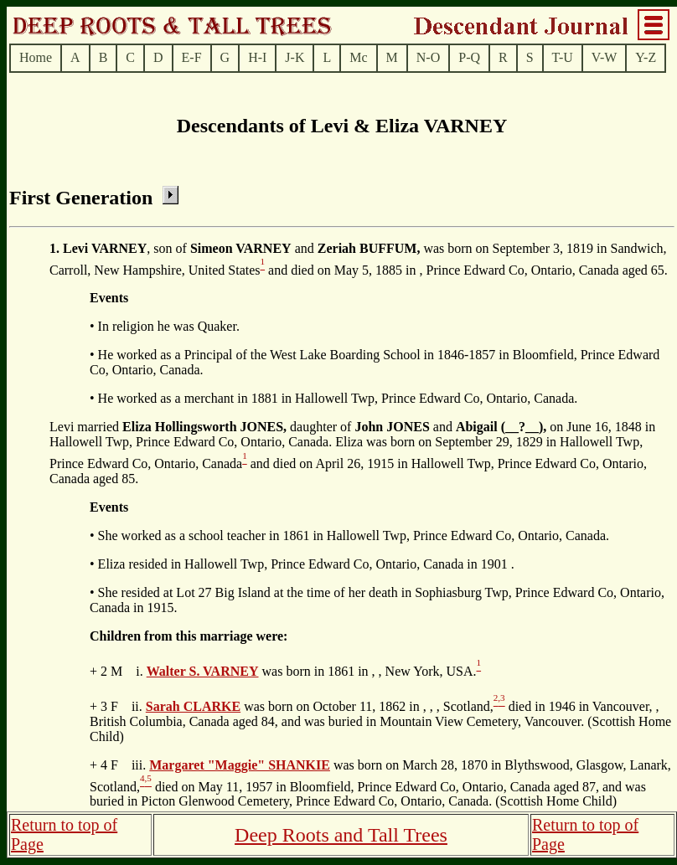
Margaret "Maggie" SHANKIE (239, 765)
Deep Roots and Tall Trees (341, 835)
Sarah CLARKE (193, 706)
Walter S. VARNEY (203, 671)
